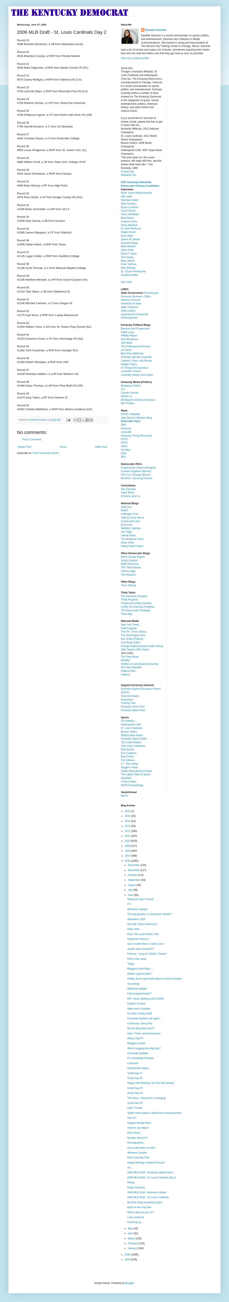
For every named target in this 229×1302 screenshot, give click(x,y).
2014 (128, 821)
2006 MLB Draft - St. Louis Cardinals (148, 1197)
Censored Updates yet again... (144, 1018)
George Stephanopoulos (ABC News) (142, 646)
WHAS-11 (126, 396)
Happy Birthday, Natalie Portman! (146, 1162)
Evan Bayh (127, 235)
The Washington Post (133, 635)
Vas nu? (131, 1117)
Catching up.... (135, 1222)
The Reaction (128, 574)
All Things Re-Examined (134, 367)
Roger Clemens (136, 1187)
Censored (132, 1063)
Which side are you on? (140, 1212)
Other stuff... (134, 929)
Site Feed (126, 282)
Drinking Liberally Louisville (136, 357)
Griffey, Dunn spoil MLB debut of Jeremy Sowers (154, 978)
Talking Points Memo (132, 517)
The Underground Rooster (135, 346)
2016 (128, 811)
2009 (128, 845)
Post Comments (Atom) (45, 453)
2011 (128, 836)
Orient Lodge (128, 571)
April (131, 1233)
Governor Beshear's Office (136, 296)
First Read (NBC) (130, 642)
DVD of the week (136, 958)
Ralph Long (127, 332)
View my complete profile (135, 58)
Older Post (101, 446)
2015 (128, 816)
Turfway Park (128, 703)
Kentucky (126, 428)
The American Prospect (134, 596)
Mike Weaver (128, 246)
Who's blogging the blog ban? (144, 1048)
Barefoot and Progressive (135, 328)
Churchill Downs (130, 696)
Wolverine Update (137, 909)
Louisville (126, 432)
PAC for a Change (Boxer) (135, 474)
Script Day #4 (134, 1093)
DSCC (124, 442)
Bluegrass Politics (131, 385)
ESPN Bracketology (132, 785)
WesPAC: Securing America (136, 478)
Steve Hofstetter (130, 214)
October (133, 875)
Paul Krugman (129, 628)
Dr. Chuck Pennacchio (133, 271)
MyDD (124, 510)
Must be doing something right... (145, 1202)
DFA (123, 456)
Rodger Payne (129, 364)
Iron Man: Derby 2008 (139, 1013)
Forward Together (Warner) (136, 471)
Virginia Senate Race (139, 1122)
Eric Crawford (128, 753)
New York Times (130, 624)
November (134, 870)
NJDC (124, 446)
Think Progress (129, 599)
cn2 (123, 389)
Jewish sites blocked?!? (140, 949)
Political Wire (128, 670)
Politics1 (125, 674)
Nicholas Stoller (129, 200)
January (133, 1248)
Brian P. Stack (129, 253)
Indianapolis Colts (131, 724)
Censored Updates (137, 1053)
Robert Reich (128, 232)
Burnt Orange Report (132, 556)
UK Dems (126, 350)
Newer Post (24, 446)
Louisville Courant (131, 371)
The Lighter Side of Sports (135, 774)
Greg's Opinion (129, 560)
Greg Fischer (128, 210)
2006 (128, 860)
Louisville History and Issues (137, 374)
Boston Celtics (129, 731)
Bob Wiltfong (128, 267)
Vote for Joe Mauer (138, 1127)
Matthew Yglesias (131, 528)
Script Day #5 (134, 1088)
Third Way (126, 614)
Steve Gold (127, 250)
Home (63, 446)
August (132, 885)
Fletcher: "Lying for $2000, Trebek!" (147, 953)
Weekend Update (137, 988)
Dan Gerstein (128, 489)
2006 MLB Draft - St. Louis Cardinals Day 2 (151, 1177)
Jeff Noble (126, 342)
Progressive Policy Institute (136, 603)
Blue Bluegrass (129, 339)
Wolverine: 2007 (136, 919)
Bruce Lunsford (129, 207)
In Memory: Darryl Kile (139, 1023)
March (132, 1238)
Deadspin (126, 778)
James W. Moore (130, 239)
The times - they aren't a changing (146, 1098)
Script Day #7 (134, 1073)
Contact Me (127, 171)
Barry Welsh (128, 260)
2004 (128, 1259)
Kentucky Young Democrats (136, 435)
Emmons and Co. (131, 496)
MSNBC (125, 660)
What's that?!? (135, 1038)
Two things (133, 983)
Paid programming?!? (139, 993)
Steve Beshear (129, 225)
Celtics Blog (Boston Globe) (136, 771)
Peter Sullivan (129, 264)
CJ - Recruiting (129, 763)
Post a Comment (31, 439)
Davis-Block (127, 492)
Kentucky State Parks (133, 710)
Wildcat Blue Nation (132, 735)
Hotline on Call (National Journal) (139, 663)
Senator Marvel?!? (137, 1137)
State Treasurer (129, 307)
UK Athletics (128, 720)
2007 (128, 855)
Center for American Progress (137, 606)
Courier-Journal (129, 392)
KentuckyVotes (129, 317)
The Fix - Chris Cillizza (133, 631)
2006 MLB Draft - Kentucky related (146, 1192)
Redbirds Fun (128, 175)
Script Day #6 (134, 1078)
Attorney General (130, 299)
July (130, 889)
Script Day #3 (134, 1102)
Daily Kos (126, 507)
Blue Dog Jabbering (132, 353)
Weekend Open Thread (140, 899)
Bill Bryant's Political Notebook (138, 399)
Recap (131, 1182)
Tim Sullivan (128, 760)
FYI (129, 904)
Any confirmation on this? (141, 1147)
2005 (128, 1254)
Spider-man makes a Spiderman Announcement (154, 1112)
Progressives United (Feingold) (138, 467)
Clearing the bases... (139, 1068)
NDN (123, 453)
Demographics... (136, 1142)
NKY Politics (128, 403)
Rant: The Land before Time (143, 934)
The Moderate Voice (132, 539)
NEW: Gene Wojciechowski (136, 192)
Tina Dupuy (127, 257)
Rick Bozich (127, 749)
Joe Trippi (126, 531)
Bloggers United (136, 1043)
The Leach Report (131, 742)
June (131, 895)
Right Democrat (129, 563)
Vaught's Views (129, 767)
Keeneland (127, 699)
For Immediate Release (140, 1058)
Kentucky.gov (151, 292)
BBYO (124, 795)
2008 (128, 850)
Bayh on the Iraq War (139, 1207)
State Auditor (128, 310)
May (130, 1228)
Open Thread (134, 1107)
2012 (128, 831)
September (134, 879)
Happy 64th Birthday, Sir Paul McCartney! (150, 1083)
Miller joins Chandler (138, 1008)
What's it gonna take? (139, 973)
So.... (130, 1167)
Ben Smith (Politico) (132, 638)
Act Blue (125, 449)
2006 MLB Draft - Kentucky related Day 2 (150, 1172)
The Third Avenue (131, 567)
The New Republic (131, 667)
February (133, 1243)
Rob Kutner (127, 217)
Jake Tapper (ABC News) (135, 649)
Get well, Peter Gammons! (142, 924)
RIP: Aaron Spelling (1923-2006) (145, 998)
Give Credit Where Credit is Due (145, 943)
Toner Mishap (128, 585)
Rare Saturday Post (138, 1157)
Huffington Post (129, 514)
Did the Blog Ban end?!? (141, 1028)
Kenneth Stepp (129, 242)
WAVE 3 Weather (130, 414)
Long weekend (135, 1217)
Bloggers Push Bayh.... (140, 968)
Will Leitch (127, 196)
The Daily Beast (130, 656)
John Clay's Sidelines (133, 745)
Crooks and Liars (130, 521)
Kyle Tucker (127, 756)
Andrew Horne (129, 221)
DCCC (124, 439)
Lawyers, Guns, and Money (136, 360)
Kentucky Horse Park (133, 706)
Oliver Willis (127, 542)
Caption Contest (136, 1003)
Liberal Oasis (128, 535)
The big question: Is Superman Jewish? (149, 914)
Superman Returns (138, 939)
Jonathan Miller (129, 275)
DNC (123, 424)
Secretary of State (131, 303)
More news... (134, 1132)
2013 (128, 826)
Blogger (129, 1283)
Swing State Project (132, 546)
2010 (128, 840)
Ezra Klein (127, 524)
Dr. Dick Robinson (131, 228)
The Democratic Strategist (135, 610)
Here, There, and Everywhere (144, 1033)
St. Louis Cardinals (131, 728)
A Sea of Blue (128, 781)
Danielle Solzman (155, 29)
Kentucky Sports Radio (134, 738)
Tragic (130, 963)
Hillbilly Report (129, 335)
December (134, 865)
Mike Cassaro (128, 203)
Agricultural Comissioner (134, 314)
